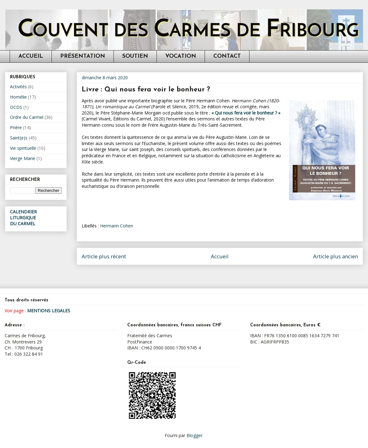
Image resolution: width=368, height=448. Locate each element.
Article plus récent (104, 256)
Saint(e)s (18, 138)
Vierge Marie (22, 158)
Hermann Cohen (116, 226)
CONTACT (227, 56)
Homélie (18, 97)
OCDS (16, 107)
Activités (18, 87)
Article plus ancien (335, 256)
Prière (16, 127)
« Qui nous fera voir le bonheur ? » (245, 113)
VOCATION (180, 56)
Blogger (194, 435)
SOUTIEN (135, 56)
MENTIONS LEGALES (48, 311)
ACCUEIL (30, 56)
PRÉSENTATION (82, 56)
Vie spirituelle (23, 148)
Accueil (220, 256)
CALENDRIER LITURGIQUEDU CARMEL (23, 217)
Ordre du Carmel (26, 117)
